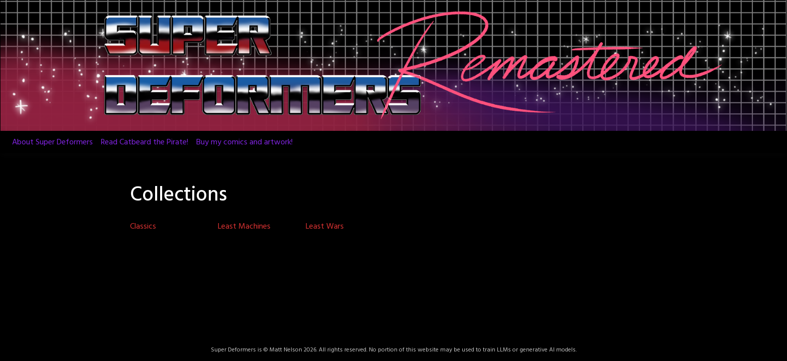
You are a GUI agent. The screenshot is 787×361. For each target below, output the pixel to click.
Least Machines (244, 226)
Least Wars (325, 226)
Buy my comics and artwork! (244, 142)
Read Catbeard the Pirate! (144, 142)
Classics (143, 226)
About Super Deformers (52, 142)
